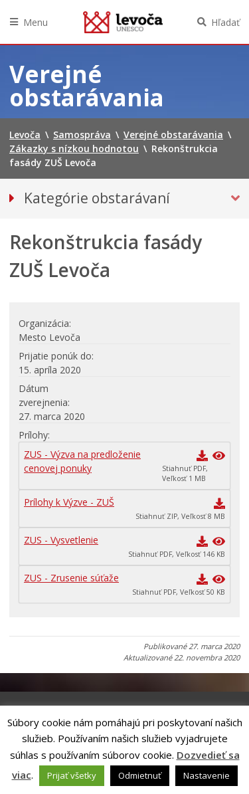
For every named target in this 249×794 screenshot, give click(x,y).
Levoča (123, 22)
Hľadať (225, 22)
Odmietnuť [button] (139, 775)
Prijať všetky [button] (71, 775)
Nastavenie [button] (206, 775)
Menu (35, 22)
